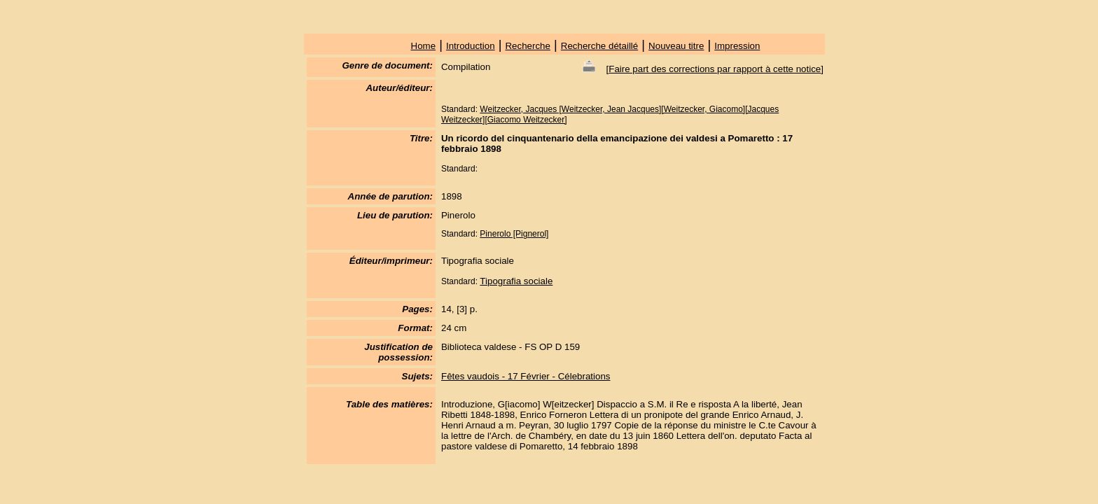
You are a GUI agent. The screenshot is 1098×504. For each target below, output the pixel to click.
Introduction (470, 46)
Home (423, 46)
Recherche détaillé (599, 46)
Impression (737, 46)
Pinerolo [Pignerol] (514, 234)
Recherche (527, 46)
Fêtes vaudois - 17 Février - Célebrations (526, 376)
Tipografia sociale (516, 281)
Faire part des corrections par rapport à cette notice (715, 69)
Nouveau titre (676, 46)
